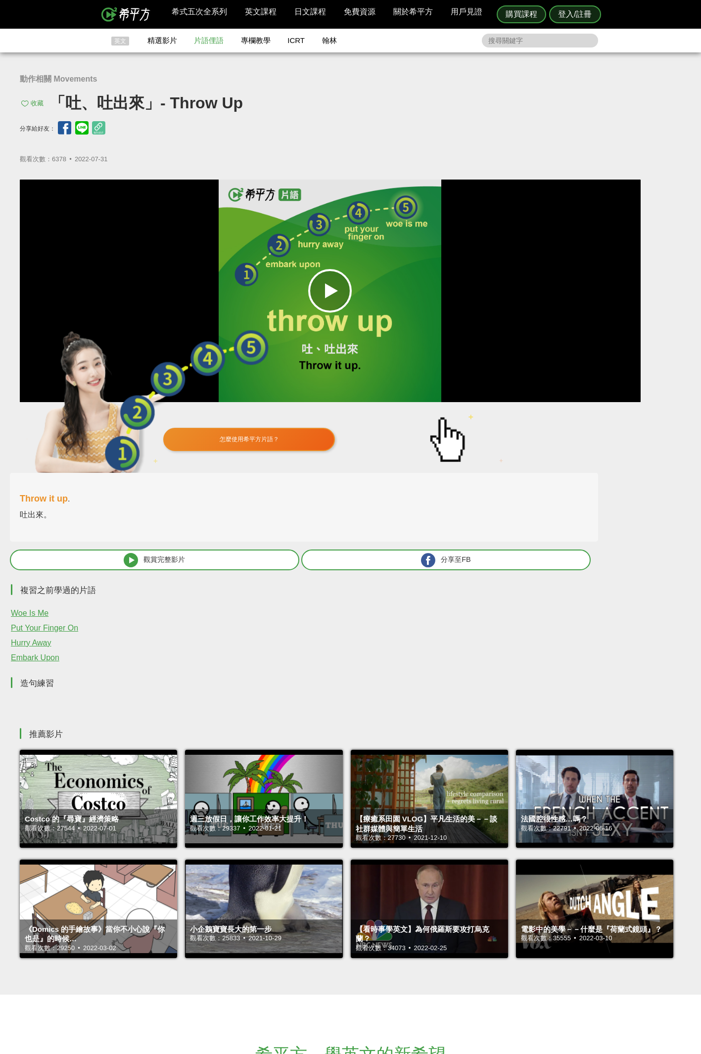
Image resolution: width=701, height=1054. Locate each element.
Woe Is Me (450, 382)
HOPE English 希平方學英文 (267, 866)
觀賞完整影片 (489, 328)
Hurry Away (451, 412)
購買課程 (521, 14)
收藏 (37, 103)
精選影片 (162, 40)
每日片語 (362, 943)
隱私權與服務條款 (470, 925)
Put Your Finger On (465, 397)
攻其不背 (362, 925)
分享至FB (609, 328)
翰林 (329, 40)
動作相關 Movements (58, 79)
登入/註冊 (575, 14)
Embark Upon (455, 427)
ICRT (296, 40)
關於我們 (409, 943)
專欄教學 (256, 40)
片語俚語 (209, 40)
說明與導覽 (460, 934)
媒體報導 (409, 952)
